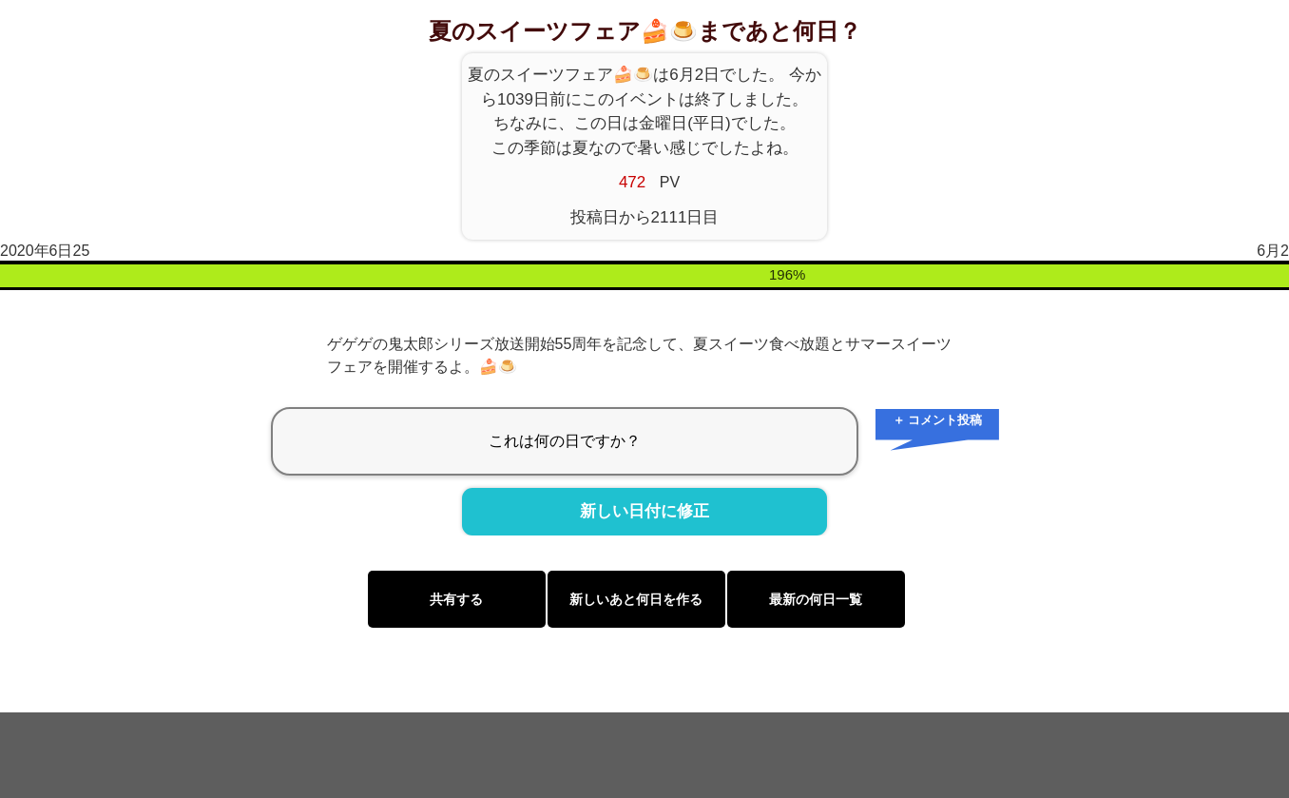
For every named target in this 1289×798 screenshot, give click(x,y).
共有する (456, 599)
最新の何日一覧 (815, 599)
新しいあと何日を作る (635, 599)
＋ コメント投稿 (938, 420)
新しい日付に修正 (644, 511)
